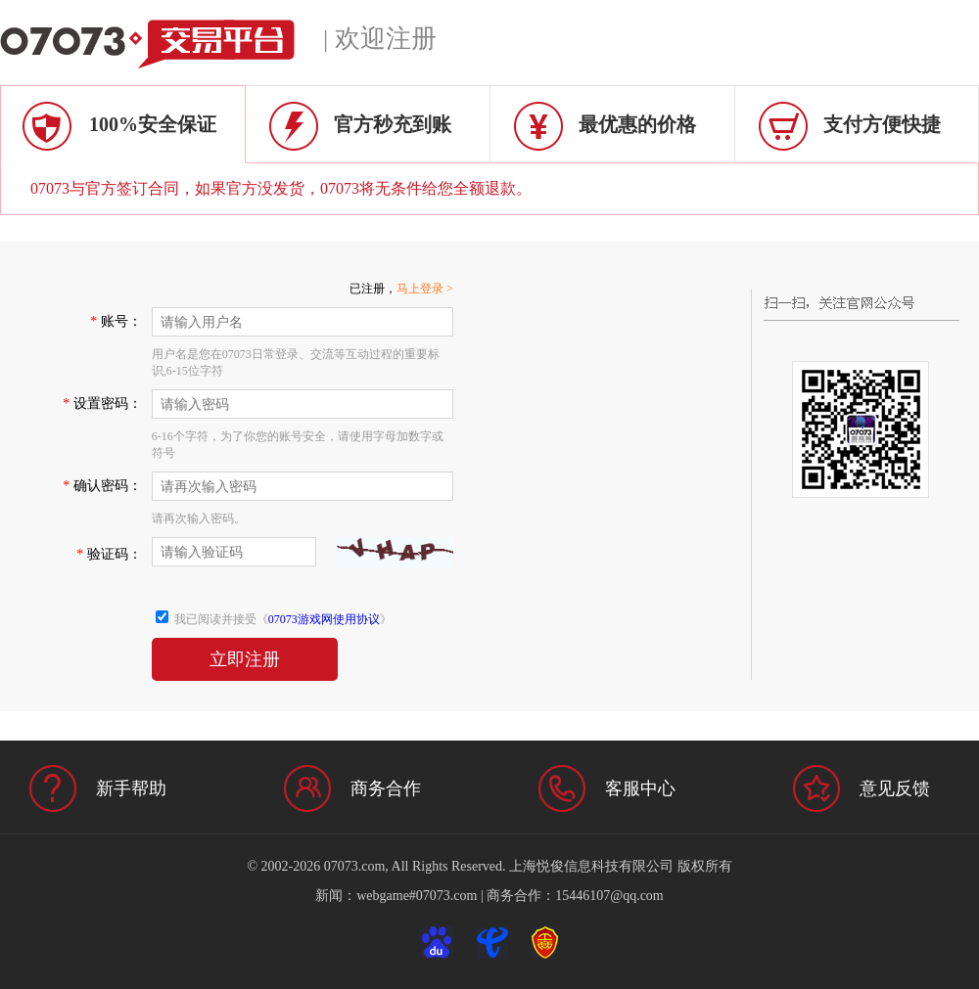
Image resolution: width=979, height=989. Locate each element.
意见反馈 (895, 788)
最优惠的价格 (637, 124)
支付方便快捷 (882, 124)
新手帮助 (131, 788)
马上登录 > (424, 288)
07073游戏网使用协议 (324, 619)
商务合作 (385, 788)
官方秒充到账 (392, 124)
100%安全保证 (152, 124)
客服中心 (640, 788)
